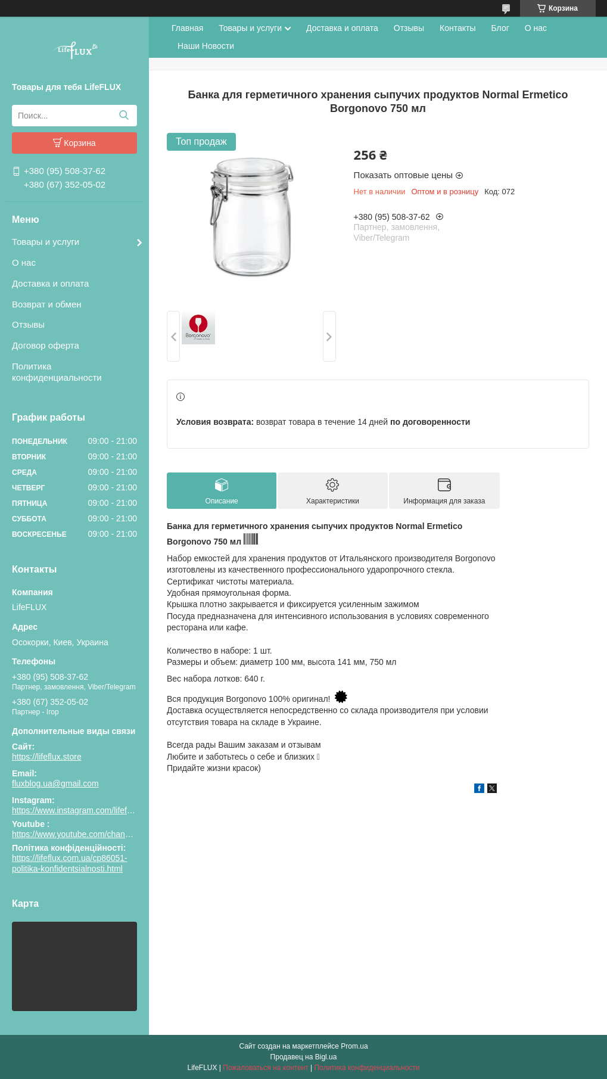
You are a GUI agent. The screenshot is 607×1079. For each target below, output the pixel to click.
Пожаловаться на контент (265, 1068)
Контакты (457, 28)
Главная (187, 28)
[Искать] (123, 115)
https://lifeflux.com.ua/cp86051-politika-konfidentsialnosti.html (69, 863)
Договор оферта (45, 345)
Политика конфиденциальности (57, 372)
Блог (500, 28)
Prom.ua (354, 1046)
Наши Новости (206, 46)
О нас (24, 262)
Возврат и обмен (47, 304)
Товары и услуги (45, 242)
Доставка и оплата (50, 283)
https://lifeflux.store (47, 756)
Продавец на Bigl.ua (303, 1057)
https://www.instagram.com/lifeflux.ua (80, 810)
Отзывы (28, 324)
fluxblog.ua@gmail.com (55, 783)
